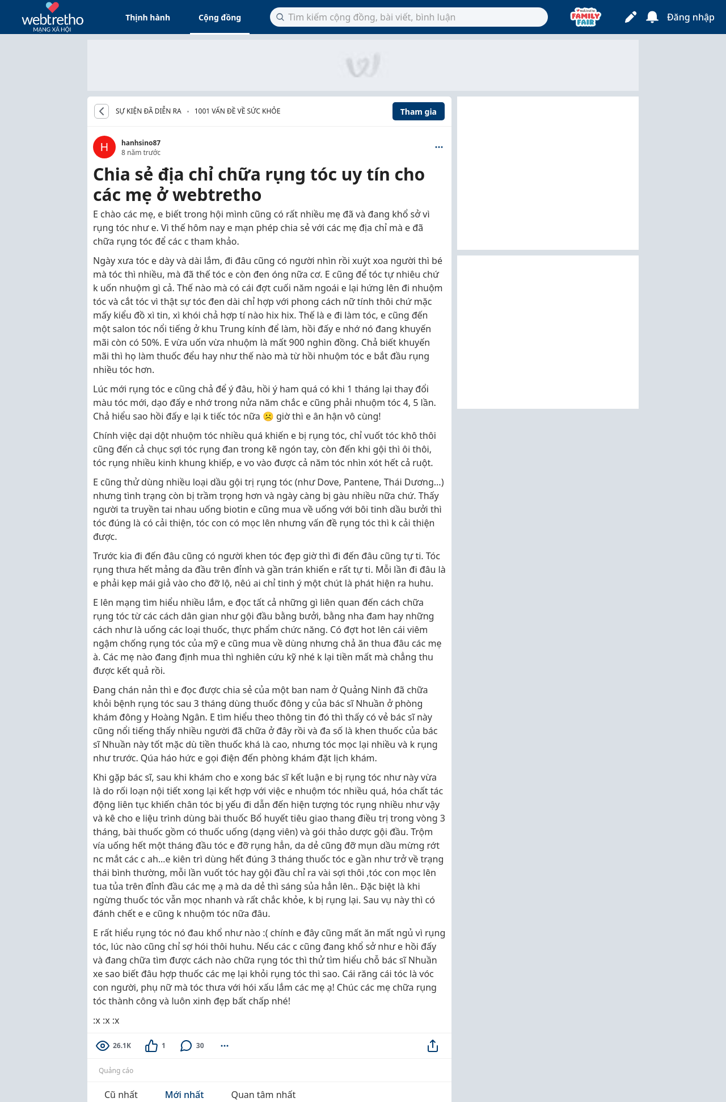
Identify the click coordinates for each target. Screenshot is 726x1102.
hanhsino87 (141, 143)
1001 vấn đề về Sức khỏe (238, 111)
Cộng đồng (220, 17)
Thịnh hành (147, 17)
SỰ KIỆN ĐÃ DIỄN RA (149, 111)
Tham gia (418, 111)
